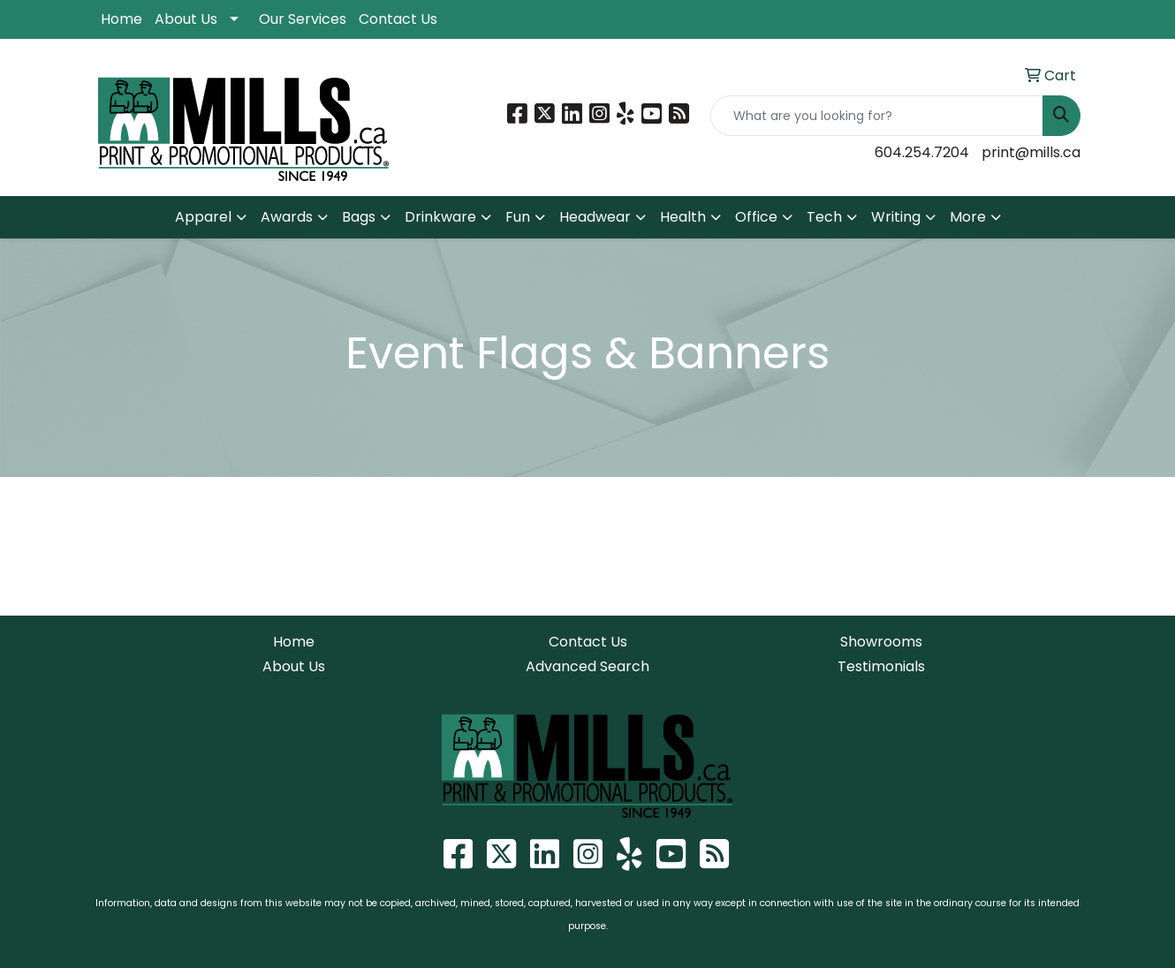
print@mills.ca (1031, 152)
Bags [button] (358, 217)
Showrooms (881, 641)
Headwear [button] (595, 217)
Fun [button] (517, 217)
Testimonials (881, 666)
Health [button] (683, 217)
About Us (186, 19)
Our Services (302, 19)
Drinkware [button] (440, 217)
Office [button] (756, 217)
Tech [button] (824, 217)
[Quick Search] (876, 115)
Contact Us (398, 19)
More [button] (968, 217)
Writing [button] (896, 217)
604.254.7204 (922, 152)
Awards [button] (287, 217)
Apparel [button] (203, 217)
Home (121, 19)
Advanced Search (587, 666)
